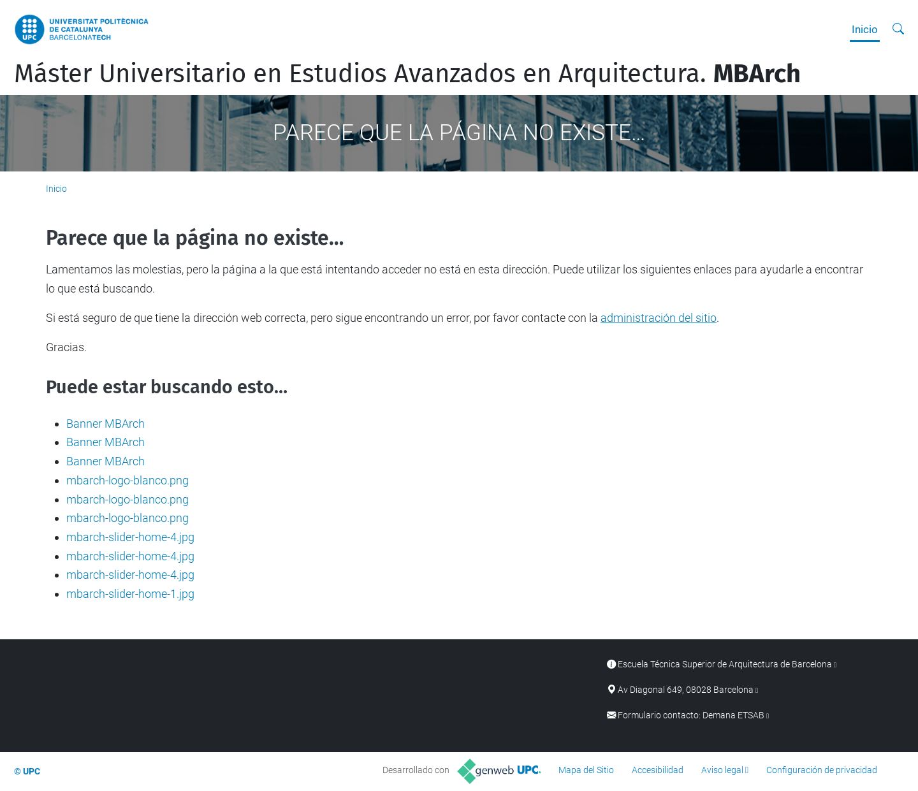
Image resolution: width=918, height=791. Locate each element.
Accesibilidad (657, 770)
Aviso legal (722, 770)
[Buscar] (898, 29)
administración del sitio (659, 317)
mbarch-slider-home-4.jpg (130, 537)
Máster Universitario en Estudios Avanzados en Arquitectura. (407, 74)
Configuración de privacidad (821, 770)
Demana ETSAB (733, 715)
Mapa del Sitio (586, 770)
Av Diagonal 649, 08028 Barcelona (686, 690)
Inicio (865, 29)
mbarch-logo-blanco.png (127, 480)
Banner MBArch (105, 423)
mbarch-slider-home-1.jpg (130, 593)
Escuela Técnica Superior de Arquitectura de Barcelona (725, 664)
